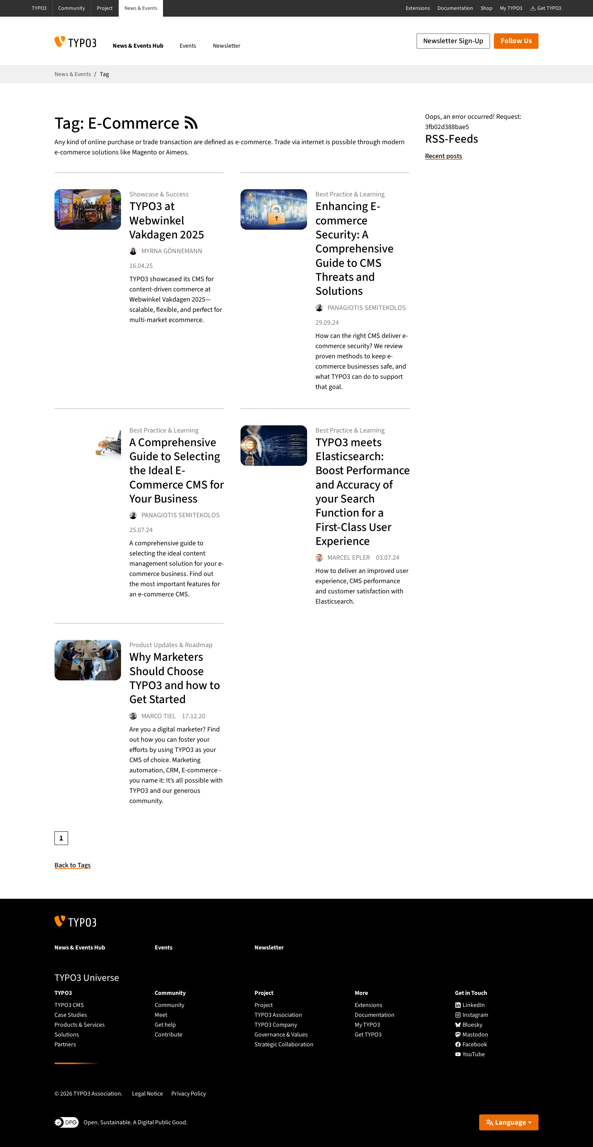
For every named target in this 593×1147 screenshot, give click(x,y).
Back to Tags (72, 865)
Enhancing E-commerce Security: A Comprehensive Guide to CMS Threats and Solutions (354, 248)
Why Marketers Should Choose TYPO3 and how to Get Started (174, 678)
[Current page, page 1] (61, 838)
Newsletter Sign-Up (453, 41)
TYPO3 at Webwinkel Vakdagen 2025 (166, 220)
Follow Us (516, 41)
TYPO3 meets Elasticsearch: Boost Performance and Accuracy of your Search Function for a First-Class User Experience (362, 491)
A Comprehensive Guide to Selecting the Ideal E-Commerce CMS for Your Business (176, 470)
